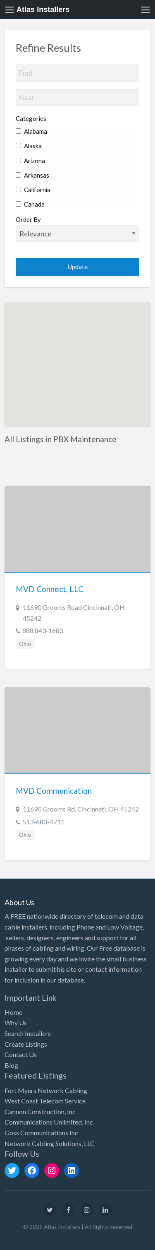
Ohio (25, 644)
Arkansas (32, 175)
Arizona (30, 160)
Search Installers (28, 1033)
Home (13, 1012)
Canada (30, 204)
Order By (78, 229)
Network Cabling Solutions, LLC (50, 1143)
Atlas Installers (43, 9)
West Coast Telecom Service (45, 1101)
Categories (31, 118)
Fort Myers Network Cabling (46, 1090)
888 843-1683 (42, 630)
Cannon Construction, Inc (40, 1111)
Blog (11, 1065)
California (33, 189)
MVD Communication (54, 790)
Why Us (16, 1022)
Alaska (29, 145)
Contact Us (21, 1054)
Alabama (31, 131)
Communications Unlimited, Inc (49, 1122)
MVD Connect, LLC (49, 589)
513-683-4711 (43, 822)
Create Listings (26, 1044)
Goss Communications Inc (41, 1133)
